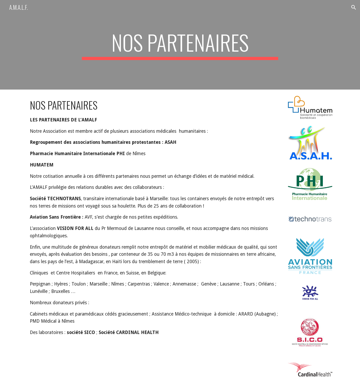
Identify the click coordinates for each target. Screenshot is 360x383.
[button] (353, 7)
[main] (180, 44)
